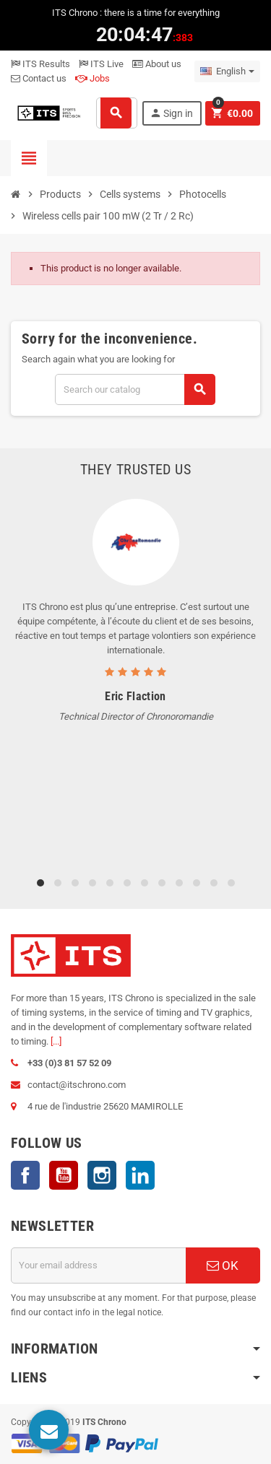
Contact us (38, 78)
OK (222, 1265)
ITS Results (40, 63)
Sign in (171, 113)
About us (156, 63)
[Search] (135, 389)
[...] (56, 1041)
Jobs (92, 78)
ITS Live (101, 63)
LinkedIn (140, 1175)
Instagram (101, 1175)
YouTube (63, 1175)
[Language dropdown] (227, 71)
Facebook (25, 1175)
